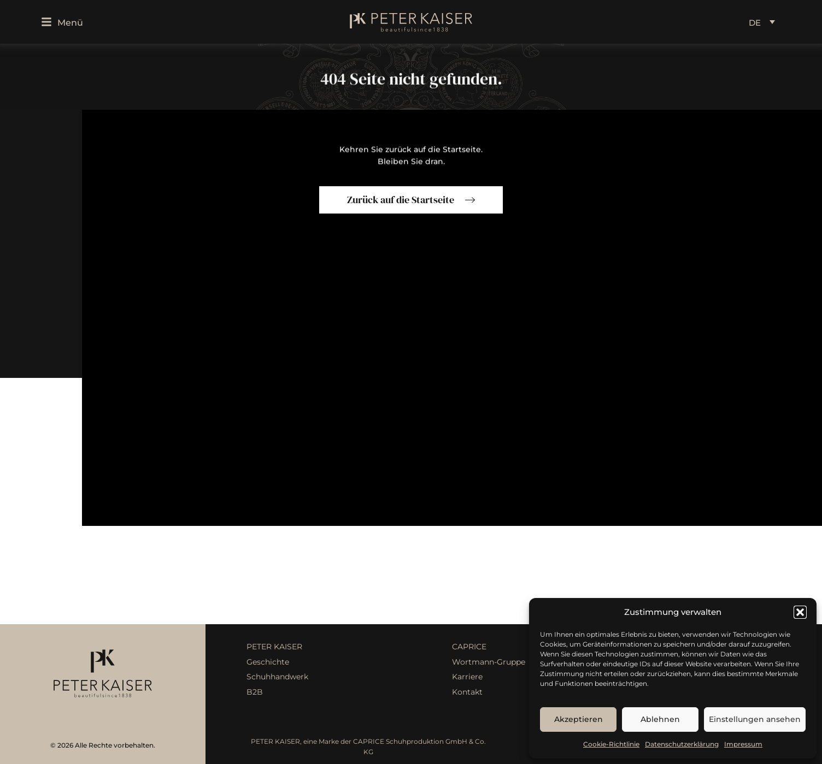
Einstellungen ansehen (755, 719)
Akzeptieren (578, 719)
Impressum (743, 744)
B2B (254, 692)
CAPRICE (469, 647)
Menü (70, 22)
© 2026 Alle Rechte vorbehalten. (102, 745)
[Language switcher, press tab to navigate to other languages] (762, 22)
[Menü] (46, 21)
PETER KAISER (274, 647)
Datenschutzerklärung (682, 744)
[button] (800, 612)
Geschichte (267, 662)
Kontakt (467, 692)
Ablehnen (660, 719)
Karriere (467, 677)
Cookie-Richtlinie (611, 744)
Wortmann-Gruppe (488, 662)
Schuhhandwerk (277, 677)
